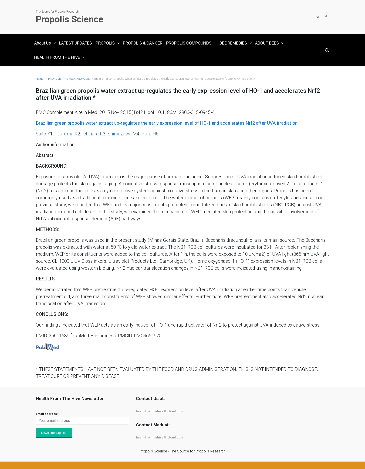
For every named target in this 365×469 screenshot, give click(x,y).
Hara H (149, 134)
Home (39, 78)
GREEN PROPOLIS (78, 78)
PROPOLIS (54, 78)
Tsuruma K (66, 134)
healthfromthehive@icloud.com (159, 411)
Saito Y (43, 134)
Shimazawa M (122, 134)
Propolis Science (69, 19)
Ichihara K (92, 134)
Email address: (47, 414)
